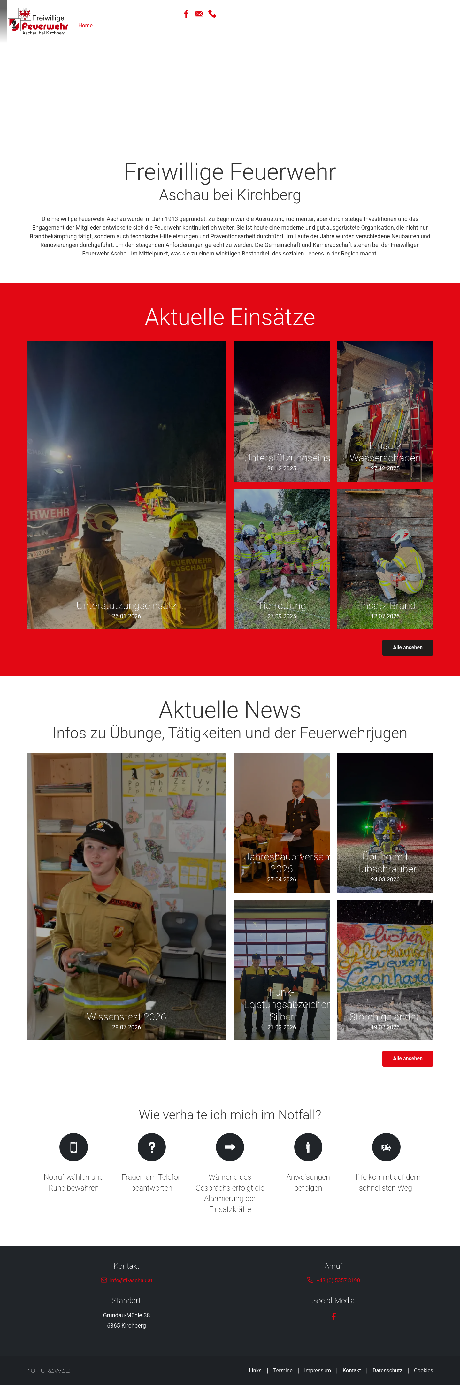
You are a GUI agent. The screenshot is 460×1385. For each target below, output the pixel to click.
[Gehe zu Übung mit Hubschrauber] (385, 823)
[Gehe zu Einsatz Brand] (385, 559)
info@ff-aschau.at (131, 1280)
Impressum (311, 1370)
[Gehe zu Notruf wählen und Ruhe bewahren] (73, 1174)
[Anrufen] (429, 13)
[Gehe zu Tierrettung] (282, 559)
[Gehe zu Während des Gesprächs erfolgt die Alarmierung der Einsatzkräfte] (230, 1174)
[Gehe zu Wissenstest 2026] (126, 896)
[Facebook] (401, 13)
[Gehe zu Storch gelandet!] (385, 970)
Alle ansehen (408, 647)
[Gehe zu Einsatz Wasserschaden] (385, 411)
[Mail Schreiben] (415, 13)
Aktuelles (325, 26)
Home (295, 26)
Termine (274, 1370)
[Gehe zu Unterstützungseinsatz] (126, 485)
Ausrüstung (395, 26)
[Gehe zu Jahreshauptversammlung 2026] (282, 823)
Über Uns (359, 26)
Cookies (422, 1370)
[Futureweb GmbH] (49, 1370)
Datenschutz (385, 1370)
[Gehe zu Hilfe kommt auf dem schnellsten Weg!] (386, 1174)
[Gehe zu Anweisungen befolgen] (308, 1174)
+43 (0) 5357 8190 (338, 1280)
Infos (426, 26)
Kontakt (347, 1370)
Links (246, 1370)
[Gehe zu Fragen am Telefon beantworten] (152, 1174)
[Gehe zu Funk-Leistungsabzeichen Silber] (282, 970)
